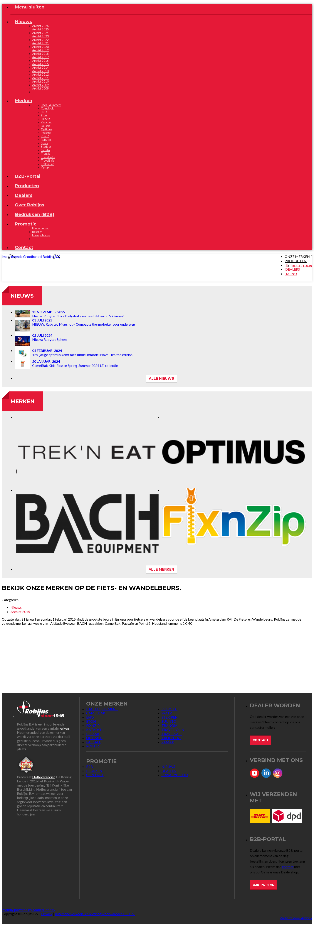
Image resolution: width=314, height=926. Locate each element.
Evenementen (40, 228)
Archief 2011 (40, 78)
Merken (22, 401)
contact (288, 867)
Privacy (46, 914)
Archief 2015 (40, 64)
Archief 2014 (40, 67)
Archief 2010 (40, 81)
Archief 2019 (40, 50)
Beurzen (37, 232)
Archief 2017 (40, 57)
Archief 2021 (40, 43)
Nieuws (22, 296)
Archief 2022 (40, 39)
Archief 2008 (40, 88)
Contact (261, 740)
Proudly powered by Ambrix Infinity (28, 910)
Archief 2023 (40, 36)
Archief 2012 (40, 74)
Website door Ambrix (296, 918)
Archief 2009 (40, 85)
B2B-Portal (263, 884)
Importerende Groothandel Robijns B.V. (31, 256)
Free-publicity (41, 235)
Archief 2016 (40, 60)
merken (63, 728)
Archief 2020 (40, 46)
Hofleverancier (43, 777)
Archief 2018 (40, 53)
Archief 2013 (40, 71)
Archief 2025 (40, 29)
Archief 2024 (40, 33)
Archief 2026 (40, 26)
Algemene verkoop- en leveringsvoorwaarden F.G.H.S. (95, 914)
